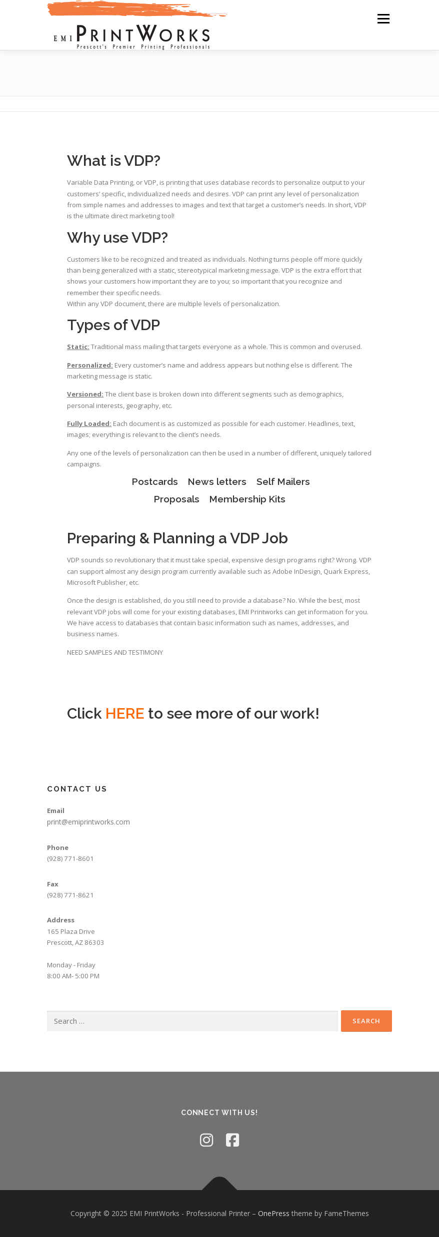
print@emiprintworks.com (88, 821)
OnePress (274, 1213)
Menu (383, 18)
